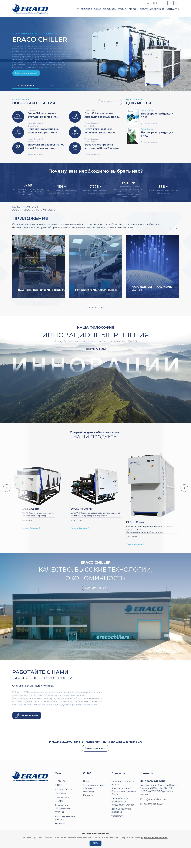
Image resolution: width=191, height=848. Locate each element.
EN (170, 3)
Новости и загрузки (151, 9)
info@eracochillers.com (153, 799)
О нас (86, 781)
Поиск (152, 2)
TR (165, 3)
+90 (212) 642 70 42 (151, 804)
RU (176, 3)
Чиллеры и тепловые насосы (122, 783)
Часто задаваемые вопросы (65, 818)
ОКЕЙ (95, 843)
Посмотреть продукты (26, 73)
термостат (117, 816)
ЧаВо (132, 9)
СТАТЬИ (59, 812)
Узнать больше (35, 123)
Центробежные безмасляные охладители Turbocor (122, 801)
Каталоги (88, 795)
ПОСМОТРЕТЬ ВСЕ (110, 102)
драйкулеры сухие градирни (121, 810)
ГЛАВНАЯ (84, 9)
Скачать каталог (149, 124)
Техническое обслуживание (63, 807)
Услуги (122, 9)
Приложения (62, 797)
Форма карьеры (26, 715)
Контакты (172, 9)
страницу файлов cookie (154, 838)
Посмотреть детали (95, 349)
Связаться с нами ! (95, 748)
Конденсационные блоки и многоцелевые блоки (123, 791)
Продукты (109, 9)
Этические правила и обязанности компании (94, 788)
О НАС (97, 9)
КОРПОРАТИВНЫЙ (95, 588)
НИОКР (59, 801)
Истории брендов (64, 789)
